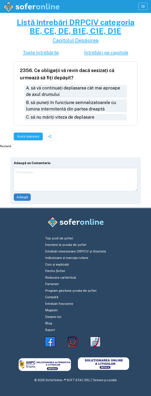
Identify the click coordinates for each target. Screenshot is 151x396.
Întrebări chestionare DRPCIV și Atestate (75, 251)
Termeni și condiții (104, 380)
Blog (48, 323)
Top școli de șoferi (59, 238)
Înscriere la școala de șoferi (65, 244)
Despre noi (53, 317)
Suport (50, 330)
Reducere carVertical (60, 277)
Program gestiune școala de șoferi (70, 290)
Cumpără (51, 297)
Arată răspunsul (28, 136)
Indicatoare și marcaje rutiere (66, 258)
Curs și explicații (57, 264)
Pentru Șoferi (55, 271)
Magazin (51, 310)
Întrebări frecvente (59, 303)
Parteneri (52, 284)
